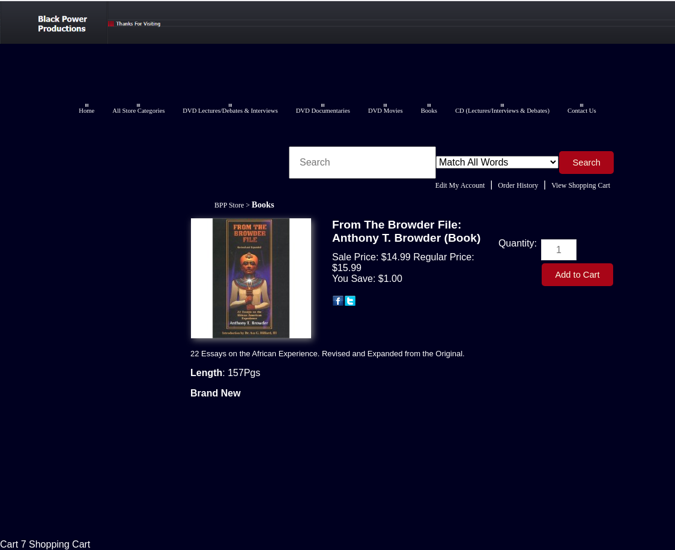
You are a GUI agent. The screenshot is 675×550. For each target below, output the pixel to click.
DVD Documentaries (323, 110)
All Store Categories (138, 110)
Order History (518, 185)
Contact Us (582, 110)
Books (429, 110)
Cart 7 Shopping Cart (45, 544)
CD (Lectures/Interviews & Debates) (502, 110)
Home (86, 110)
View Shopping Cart (580, 185)
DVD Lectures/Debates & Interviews (230, 110)
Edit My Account (460, 185)
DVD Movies (385, 110)
